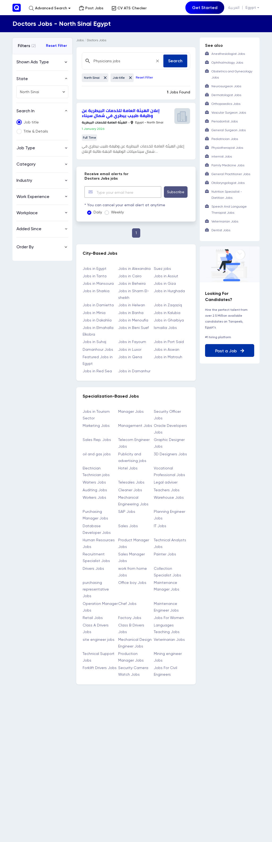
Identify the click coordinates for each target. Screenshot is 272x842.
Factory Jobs (129, 618)
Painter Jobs (165, 554)
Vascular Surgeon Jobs (228, 112)
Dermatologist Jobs (226, 95)
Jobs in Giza (165, 283)
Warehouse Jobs (169, 497)
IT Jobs (160, 525)
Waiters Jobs (94, 482)
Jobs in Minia (94, 312)
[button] (50, 8)
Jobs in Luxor (129, 349)
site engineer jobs (98, 639)
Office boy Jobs (132, 582)
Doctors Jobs (96, 40)
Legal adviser (165, 482)
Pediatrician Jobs (224, 139)
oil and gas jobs (97, 454)
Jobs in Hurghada (169, 291)
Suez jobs (162, 268)
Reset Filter (56, 45)
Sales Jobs (128, 525)
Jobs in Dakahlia (97, 320)
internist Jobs (221, 156)
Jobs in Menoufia (133, 320)
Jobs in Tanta (95, 276)
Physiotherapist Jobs (227, 148)
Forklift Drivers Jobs (100, 668)
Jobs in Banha (130, 312)
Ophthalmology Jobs (227, 62)
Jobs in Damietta (98, 305)
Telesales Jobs (131, 482)
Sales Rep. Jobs (97, 439)
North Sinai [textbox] (29, 92)
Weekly (117, 212)
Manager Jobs (131, 411)
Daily (98, 212)
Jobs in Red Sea (97, 371)
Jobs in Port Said (169, 342)
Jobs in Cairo (130, 276)
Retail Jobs (93, 618)
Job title (31, 122)
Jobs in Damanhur (134, 371)
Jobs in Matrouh (168, 356)
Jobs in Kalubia (167, 312)
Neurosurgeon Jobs (226, 86)
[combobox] (42, 91)
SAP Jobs (126, 511)
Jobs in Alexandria (134, 268)
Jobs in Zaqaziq (168, 305)
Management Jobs (135, 425)
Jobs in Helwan (131, 305)
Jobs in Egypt (95, 268)
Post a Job (229, 350)
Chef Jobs (127, 603)
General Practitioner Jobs (230, 174)
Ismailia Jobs (165, 327)
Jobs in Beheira (132, 283)
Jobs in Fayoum (132, 342)
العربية (234, 7)
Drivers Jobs (93, 568)
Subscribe (175, 192)
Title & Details (36, 131)
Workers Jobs (94, 497)
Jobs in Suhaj (94, 342)
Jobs (80, 40)
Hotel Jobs (128, 468)
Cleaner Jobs (130, 490)
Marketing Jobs (96, 425)
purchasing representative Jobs (96, 589)
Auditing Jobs (95, 490)
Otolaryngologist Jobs (228, 183)
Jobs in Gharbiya (169, 320)
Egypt (250, 7)
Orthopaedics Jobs (225, 104)
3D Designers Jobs (170, 454)
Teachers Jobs (167, 490)
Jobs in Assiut (166, 276)
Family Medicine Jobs (227, 165)
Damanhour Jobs (98, 349)
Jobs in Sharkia (96, 291)
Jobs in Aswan (166, 349)
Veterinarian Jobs (169, 639)
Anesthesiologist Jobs (228, 54)
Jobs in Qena (130, 356)
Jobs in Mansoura (98, 283)
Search (175, 60)
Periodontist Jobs (224, 121)
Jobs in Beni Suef (133, 327)
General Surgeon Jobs (228, 130)
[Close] (157, 61)
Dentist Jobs (220, 230)
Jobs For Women (169, 618)
